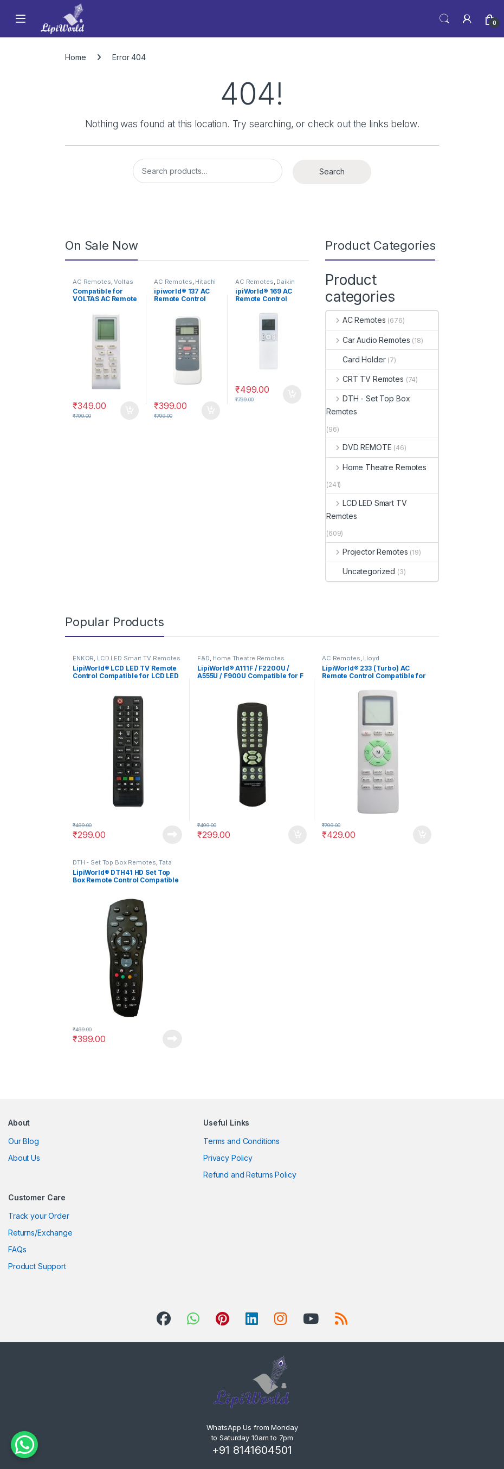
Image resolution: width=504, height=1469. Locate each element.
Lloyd (371, 658)
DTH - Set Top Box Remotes (368, 405)
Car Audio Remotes (368, 339)
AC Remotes (92, 281)
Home (75, 57)
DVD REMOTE (358, 447)
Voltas (123, 281)
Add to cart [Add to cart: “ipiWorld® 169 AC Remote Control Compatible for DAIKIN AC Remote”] (292, 394)
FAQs (17, 1249)
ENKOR (83, 658)
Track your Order (38, 1215)
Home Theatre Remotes (376, 467)
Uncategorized (360, 571)
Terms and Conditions (241, 1141)
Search (444, 19)
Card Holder (355, 359)
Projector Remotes (367, 551)
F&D (203, 658)
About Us (24, 1157)
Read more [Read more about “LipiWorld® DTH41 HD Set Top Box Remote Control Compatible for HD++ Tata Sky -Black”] (172, 1039)
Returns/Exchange (40, 1232)
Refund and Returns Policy (249, 1174)
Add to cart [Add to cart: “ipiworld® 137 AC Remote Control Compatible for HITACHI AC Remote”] (211, 410)
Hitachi (205, 281)
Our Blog (23, 1141)
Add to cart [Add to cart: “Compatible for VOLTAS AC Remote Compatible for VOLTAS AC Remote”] (129, 410)
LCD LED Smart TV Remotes (366, 509)
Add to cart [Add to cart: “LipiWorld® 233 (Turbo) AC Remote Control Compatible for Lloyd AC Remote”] (422, 835)
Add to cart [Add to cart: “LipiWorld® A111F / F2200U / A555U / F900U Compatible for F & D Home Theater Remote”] (297, 835)
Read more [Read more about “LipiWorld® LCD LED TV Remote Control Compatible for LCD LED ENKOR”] (172, 835)
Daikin (285, 281)
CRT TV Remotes (365, 379)
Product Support (37, 1266)
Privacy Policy (228, 1157)
